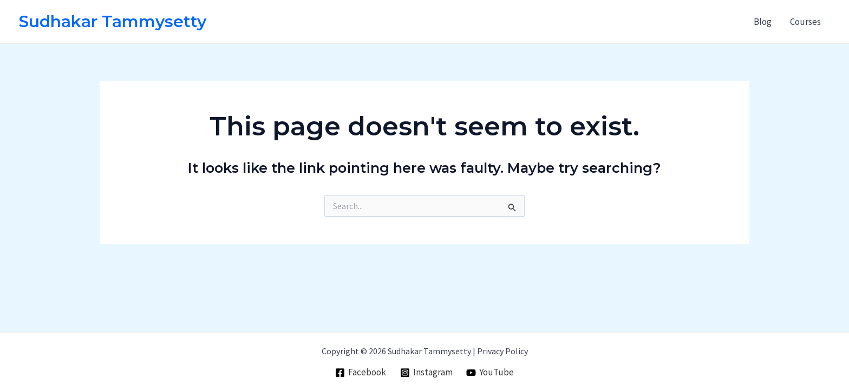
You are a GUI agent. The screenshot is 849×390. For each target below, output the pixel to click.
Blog (763, 22)
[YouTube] (490, 373)
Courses (805, 22)
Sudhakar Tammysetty (112, 21)
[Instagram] (426, 373)
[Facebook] (360, 373)
